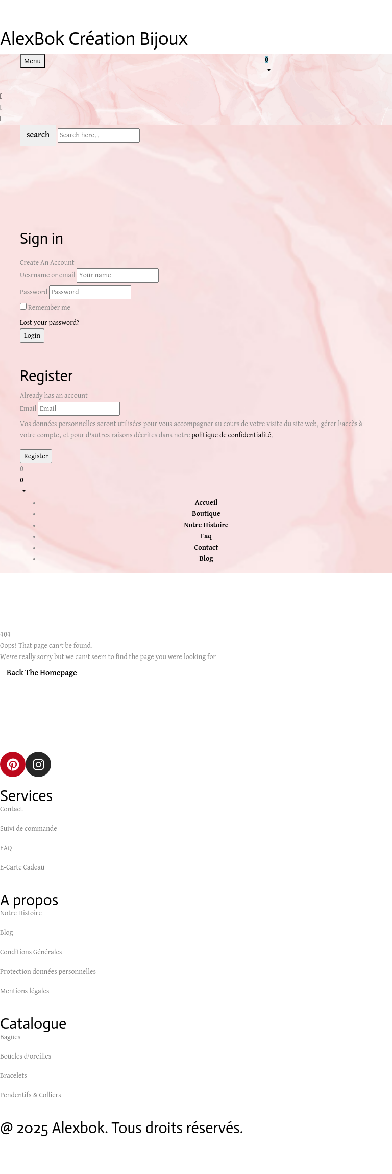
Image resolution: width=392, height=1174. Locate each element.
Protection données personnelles (48, 971)
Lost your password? (49, 322)
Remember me (49, 307)
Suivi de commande (28, 828)
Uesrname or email (48, 275)
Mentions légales (24, 991)
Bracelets (13, 1075)
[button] (318, 64)
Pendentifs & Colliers (30, 1095)
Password (33, 292)
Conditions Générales (31, 952)
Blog (6, 932)
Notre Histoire (21, 913)
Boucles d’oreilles (25, 1056)
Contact (11, 809)
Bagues (10, 1037)
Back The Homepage (42, 673)
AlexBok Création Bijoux (94, 39)
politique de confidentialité (231, 435)
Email (28, 408)
